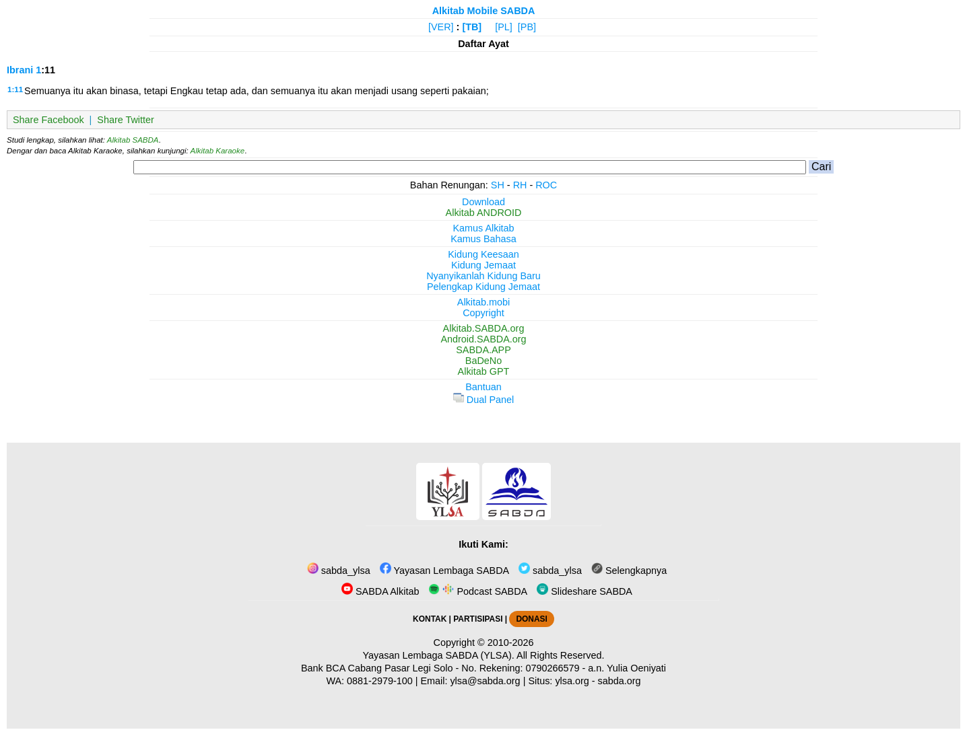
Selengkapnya (629, 570)
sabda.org (619, 680)
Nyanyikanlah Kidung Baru (483, 275)
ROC (546, 185)
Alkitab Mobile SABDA (483, 10)
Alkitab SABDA (133, 140)
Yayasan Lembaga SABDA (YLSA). (438, 655)
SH (497, 185)
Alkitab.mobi (483, 302)
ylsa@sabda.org (485, 680)
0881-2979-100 (380, 680)
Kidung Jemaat (483, 265)
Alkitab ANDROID (484, 212)
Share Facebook (48, 119)
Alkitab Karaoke (218, 151)
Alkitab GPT (484, 371)
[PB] (527, 27)
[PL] (503, 27)
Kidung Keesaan (483, 254)
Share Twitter (125, 119)
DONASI (531, 619)
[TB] (471, 27)
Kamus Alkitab (483, 228)
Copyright (483, 312)
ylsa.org (572, 680)
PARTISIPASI (477, 619)
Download (483, 201)
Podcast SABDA (477, 591)
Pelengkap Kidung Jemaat (483, 286)
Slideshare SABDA (584, 591)
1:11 (15, 89)
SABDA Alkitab (380, 591)
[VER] (441, 27)
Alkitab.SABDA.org (484, 328)
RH (520, 185)
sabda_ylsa (338, 570)
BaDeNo (483, 360)
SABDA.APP (483, 349)
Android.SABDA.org (483, 339)
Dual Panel (483, 399)
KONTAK (429, 619)
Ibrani (20, 70)
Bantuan (483, 386)
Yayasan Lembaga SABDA (444, 570)
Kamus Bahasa (483, 238)
